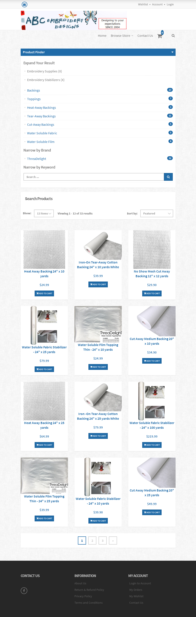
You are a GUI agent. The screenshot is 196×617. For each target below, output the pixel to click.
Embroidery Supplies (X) (44, 71)
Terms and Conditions (88, 603)
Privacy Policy (83, 596)
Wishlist (143, 4)
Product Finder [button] (34, 52)
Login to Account (140, 583)
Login (170, 4)
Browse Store (120, 35)
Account (157, 4)
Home (102, 35)
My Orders (135, 590)
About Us (80, 583)
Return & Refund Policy (89, 590)
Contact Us (145, 35)
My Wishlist (136, 596)
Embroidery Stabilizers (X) (46, 80)
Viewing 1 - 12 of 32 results (75, 213)
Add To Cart (44, 293)
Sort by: (132, 213)
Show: (27, 213)
